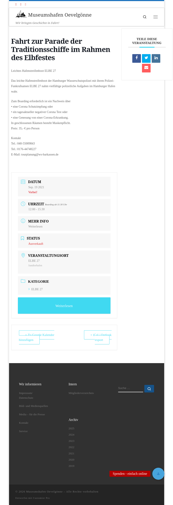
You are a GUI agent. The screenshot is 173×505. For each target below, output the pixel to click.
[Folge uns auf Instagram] (25, 4)
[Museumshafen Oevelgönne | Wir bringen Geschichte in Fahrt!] (21, 14)
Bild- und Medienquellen (33, 406)
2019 (71, 465)
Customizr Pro (41, 498)
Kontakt (23, 422)
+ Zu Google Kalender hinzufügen (37, 337)
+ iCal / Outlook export (100, 337)
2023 (71, 440)
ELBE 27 (35, 289)
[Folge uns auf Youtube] (20, 4)
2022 (71, 447)
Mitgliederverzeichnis (81, 393)
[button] (158, 474)
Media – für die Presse (32, 414)
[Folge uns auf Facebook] (16, 4)
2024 (71, 434)
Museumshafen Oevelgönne (44, 491)
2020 (71, 459)
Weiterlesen (35, 226)
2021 (71, 453)
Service (23, 431)
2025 (71, 428)
